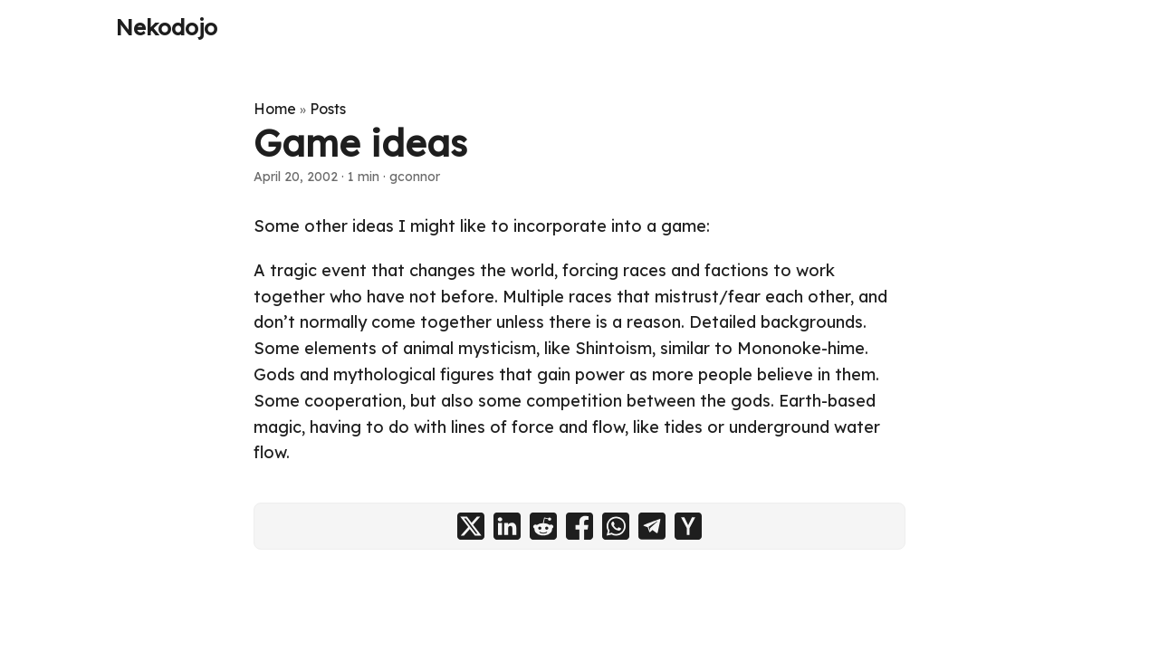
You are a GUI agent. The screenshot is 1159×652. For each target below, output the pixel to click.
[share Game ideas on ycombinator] (688, 526)
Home (275, 109)
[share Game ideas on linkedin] (507, 526)
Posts (328, 109)
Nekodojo (166, 27)
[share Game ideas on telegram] (652, 526)
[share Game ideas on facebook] (579, 526)
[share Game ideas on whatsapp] (615, 526)
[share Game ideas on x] (470, 526)
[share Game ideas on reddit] (543, 526)
